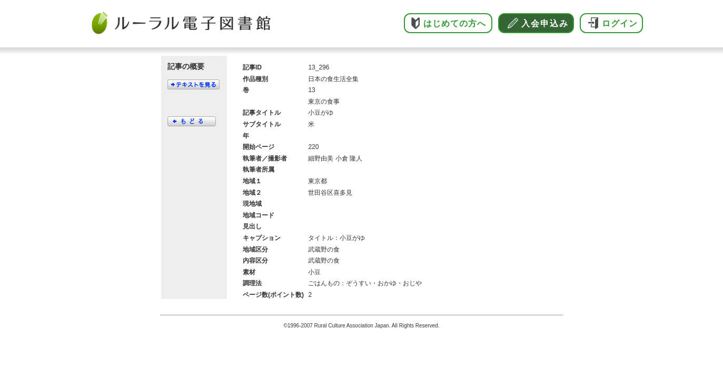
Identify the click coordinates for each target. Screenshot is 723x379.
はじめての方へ (454, 23)
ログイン (620, 23)
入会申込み (545, 23)
